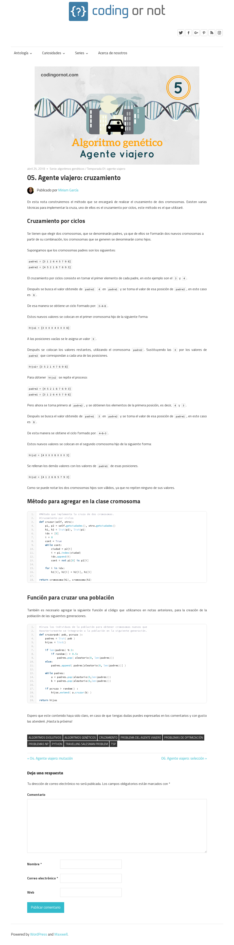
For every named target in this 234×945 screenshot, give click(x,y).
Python (57, 744)
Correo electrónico (42, 878)
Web (30, 892)
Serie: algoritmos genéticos (67, 168)
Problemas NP (39, 744)
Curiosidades (51, 53)
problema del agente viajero (141, 737)
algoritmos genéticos (80, 737)
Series (79, 53)
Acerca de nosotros (112, 53)
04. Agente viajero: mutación (51, 758)
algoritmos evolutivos (45, 737)
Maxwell (61, 934)
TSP (113, 744)
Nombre (34, 864)
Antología (21, 53)
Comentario (36, 794)
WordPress (38, 934)
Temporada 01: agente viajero (106, 168)
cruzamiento (108, 737)
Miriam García (68, 190)
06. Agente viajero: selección (182, 758)
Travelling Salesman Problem (86, 744)
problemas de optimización (183, 737)
